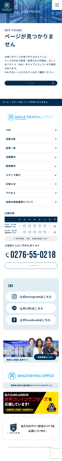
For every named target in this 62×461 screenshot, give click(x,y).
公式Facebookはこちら (31, 325)
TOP (8, 132)
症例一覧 (11, 150)
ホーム (5, 104)
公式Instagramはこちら (32, 302)
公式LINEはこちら (27, 313)
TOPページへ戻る (31, 84)
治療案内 (11, 159)
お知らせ (11, 186)
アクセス (11, 195)
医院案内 (11, 168)
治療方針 (11, 141)
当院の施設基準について (19, 204)
